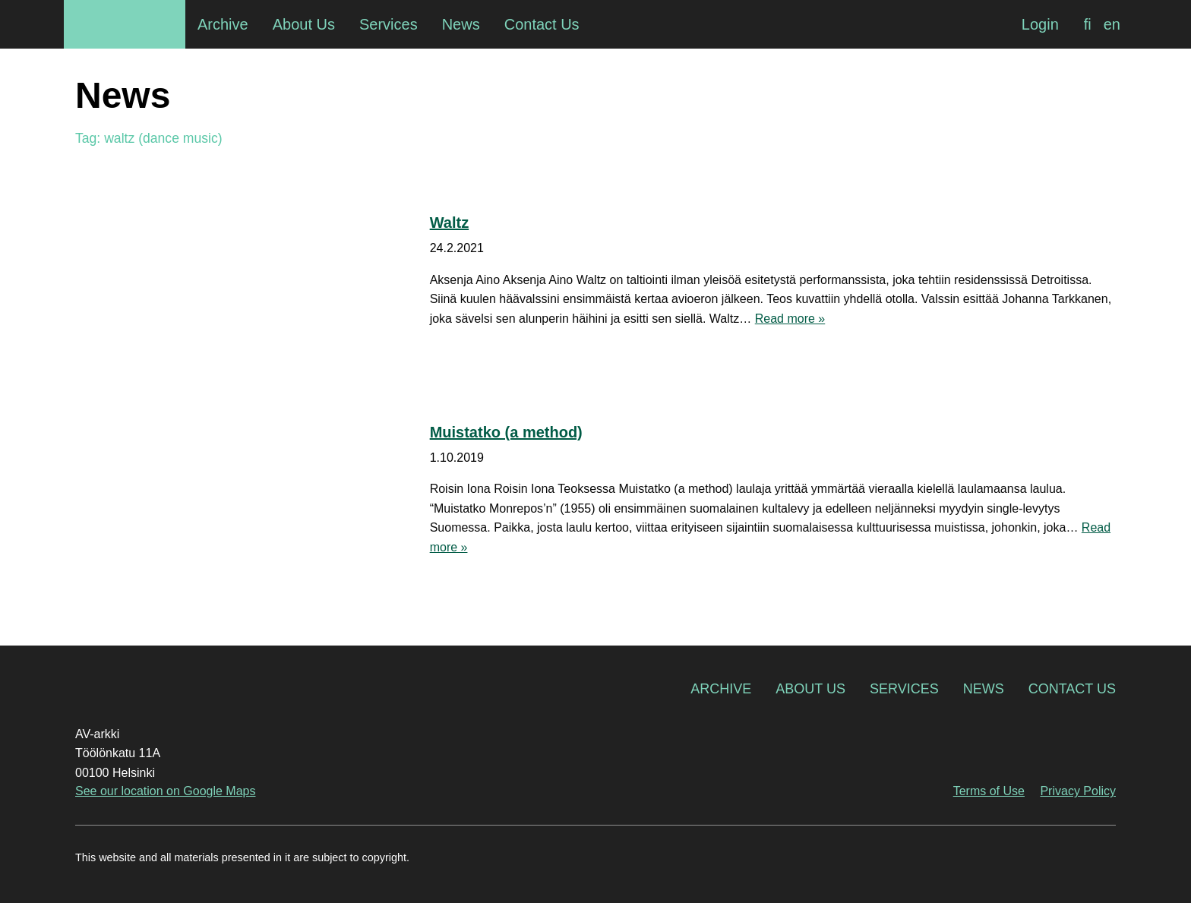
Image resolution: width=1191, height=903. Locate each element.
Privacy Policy (1078, 791)
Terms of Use (989, 791)
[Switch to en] (1112, 24)
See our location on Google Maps (165, 791)
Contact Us (1072, 689)
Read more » (790, 318)
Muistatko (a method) (506, 432)
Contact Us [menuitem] (542, 24)
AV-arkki (124, 24)
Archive (720, 689)
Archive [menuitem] (222, 24)
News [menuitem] (461, 24)
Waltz (449, 222)
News (983, 689)
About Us (810, 689)
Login (1040, 24)
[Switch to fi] (1088, 24)
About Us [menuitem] (304, 24)
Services (904, 689)
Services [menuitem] (388, 24)
